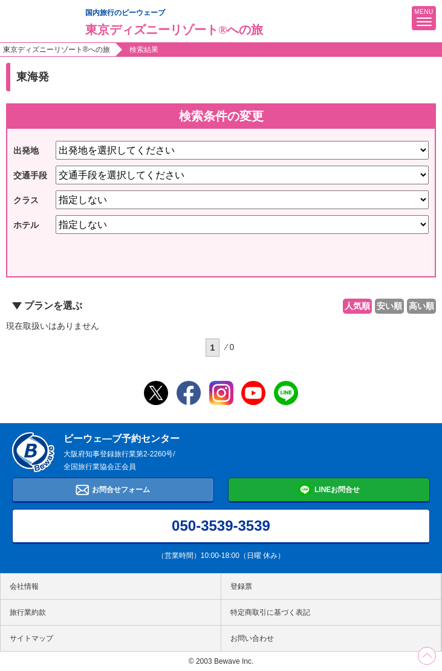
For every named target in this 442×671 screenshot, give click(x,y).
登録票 (241, 586)
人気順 (357, 306)
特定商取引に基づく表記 (270, 612)
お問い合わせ (252, 638)
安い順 (389, 306)
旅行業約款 (28, 612)
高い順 (421, 306)
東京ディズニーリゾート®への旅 (56, 49)
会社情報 (24, 586)
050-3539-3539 (221, 525)
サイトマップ (31, 638)
